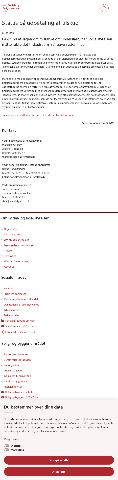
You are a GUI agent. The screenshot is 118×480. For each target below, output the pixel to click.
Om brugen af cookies (16, 239)
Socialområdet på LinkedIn (20, 320)
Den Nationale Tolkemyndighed (21, 304)
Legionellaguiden (13, 370)
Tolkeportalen (11, 315)
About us (9, 266)
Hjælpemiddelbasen (15, 293)
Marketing (17, 449)
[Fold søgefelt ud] (105, 8)
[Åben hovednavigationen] (114, 8)
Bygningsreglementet (16, 354)
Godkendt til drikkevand (17, 375)
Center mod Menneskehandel (21, 299)
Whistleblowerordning (16, 261)
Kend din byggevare (15, 381)
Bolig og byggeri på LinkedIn (21, 392)
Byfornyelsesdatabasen (17, 359)
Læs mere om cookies (53, 431)
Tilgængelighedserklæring (18, 245)
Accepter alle (59, 460)
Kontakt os (10, 256)
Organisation (11, 229)
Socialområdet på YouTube (20, 326)
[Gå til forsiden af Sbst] (9, 8)
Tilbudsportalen (12, 310)
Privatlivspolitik (12, 234)
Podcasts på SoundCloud (18, 332)
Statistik (16, 445)
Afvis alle (59, 471)
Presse (8, 250)
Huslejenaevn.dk (13, 386)
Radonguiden (11, 365)
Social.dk (9, 288)
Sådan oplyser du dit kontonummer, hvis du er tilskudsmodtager (38, 115)
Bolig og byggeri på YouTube (21, 397)
